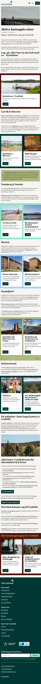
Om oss (3, 626)
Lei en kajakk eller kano (8, 478)
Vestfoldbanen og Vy (6, 528)
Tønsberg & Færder (6, 596)
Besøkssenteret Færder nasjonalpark (10, 195)
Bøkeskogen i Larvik (17, 126)
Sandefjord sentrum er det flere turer (12, 311)
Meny (37, 3)
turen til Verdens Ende (10, 188)
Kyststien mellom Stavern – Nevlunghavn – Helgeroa (14, 115)
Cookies (3, 632)
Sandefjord (35, 41)
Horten (25, 41)
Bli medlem (4, 613)
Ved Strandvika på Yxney (31, 297)
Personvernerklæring (7, 629)
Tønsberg (29, 41)
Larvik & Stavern (6, 602)
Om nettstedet (5, 636)
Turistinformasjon (6, 669)
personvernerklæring (31, 658)
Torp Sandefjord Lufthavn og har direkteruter (25, 516)
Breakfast (6, 676)
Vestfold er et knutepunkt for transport (10, 511)
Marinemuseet (21, 249)
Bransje (3, 616)
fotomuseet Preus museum (7, 249)
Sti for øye (35, 311)
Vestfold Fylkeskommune (8, 672)
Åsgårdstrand (29, 249)
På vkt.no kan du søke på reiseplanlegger (27, 523)
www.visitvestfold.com (8, 666)
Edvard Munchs (5, 251)
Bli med (35, 655)
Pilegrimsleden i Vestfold (10, 172)
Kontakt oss (4, 610)
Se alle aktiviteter (7, 491)
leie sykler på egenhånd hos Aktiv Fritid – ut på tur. (13, 426)
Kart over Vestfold (6, 619)
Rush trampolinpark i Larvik (28, 476)
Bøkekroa (19, 129)
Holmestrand (19, 41)
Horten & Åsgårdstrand (8, 593)
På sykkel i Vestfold (6, 423)
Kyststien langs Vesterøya (7, 304)
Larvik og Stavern (5, 43)
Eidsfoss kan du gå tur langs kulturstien (16, 367)
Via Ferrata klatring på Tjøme (15, 472)
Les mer (5, 104)
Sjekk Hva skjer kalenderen (10, 502)
